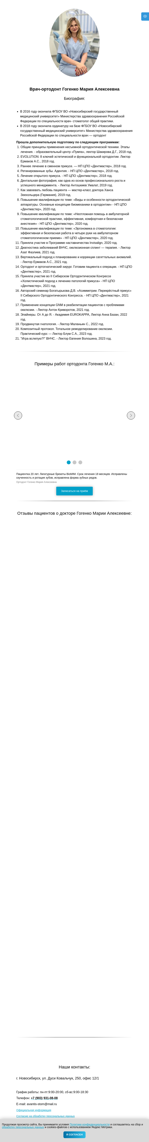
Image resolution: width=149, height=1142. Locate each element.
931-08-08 (50, 1098)
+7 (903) (36, 1098)
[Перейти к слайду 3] (80, 462)
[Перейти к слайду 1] (69, 462)
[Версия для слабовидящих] (145, 16)
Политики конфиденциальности (90, 1124)
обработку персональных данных (23, 1127)
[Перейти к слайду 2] (74, 462)
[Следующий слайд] (131, 415)
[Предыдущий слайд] (18, 415)
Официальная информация (33, 1110)
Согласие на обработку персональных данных (45, 1116)
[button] (74, 491)
